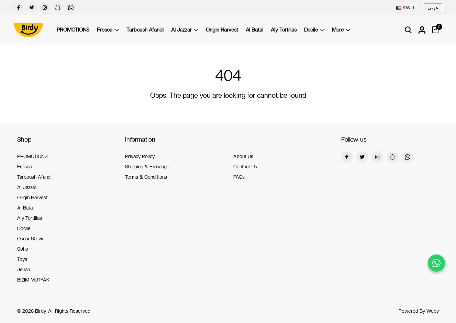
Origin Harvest (222, 30)
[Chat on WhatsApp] (436, 263)
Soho (22, 249)
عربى (432, 7)
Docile (314, 30)
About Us (243, 156)
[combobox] (405, 8)
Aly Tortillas (284, 30)
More (341, 30)
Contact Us (245, 166)
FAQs (239, 177)
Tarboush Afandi (145, 30)
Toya (22, 259)
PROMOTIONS (73, 30)
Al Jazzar (184, 30)
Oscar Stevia (30, 238)
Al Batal (254, 30)
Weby (432, 311)
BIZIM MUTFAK (33, 280)
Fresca (108, 30)
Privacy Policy (140, 156)
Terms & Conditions (146, 177)
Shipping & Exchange (147, 166)
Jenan (23, 269)
